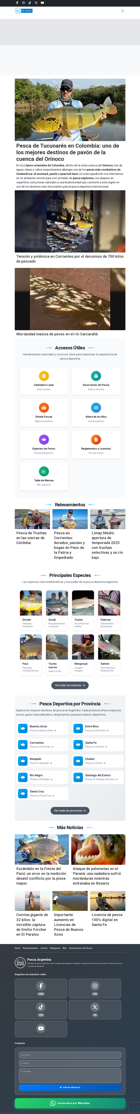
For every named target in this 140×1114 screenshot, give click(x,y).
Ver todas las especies (70, 685)
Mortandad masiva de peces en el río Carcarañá (57, 334)
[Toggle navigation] (122, 13)
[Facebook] (17, 3)
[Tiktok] (29, 3)
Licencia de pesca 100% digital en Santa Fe (107, 924)
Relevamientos (31, 952)
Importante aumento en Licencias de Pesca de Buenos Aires (68, 929)
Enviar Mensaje (70, 1077)
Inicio (18, 952)
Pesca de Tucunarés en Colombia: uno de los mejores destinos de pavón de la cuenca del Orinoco (67, 152)
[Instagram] (23, 3)
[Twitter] (36, 3)
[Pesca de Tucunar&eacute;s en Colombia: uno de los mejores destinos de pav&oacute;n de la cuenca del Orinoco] (70, 110)
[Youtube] (42, 3)
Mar (67, 952)
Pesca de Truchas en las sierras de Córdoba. (31, 538)
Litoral (45, 952)
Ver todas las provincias (70, 814)
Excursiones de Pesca (84, 952)
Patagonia (57, 952)
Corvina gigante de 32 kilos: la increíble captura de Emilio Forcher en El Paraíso (32, 929)
